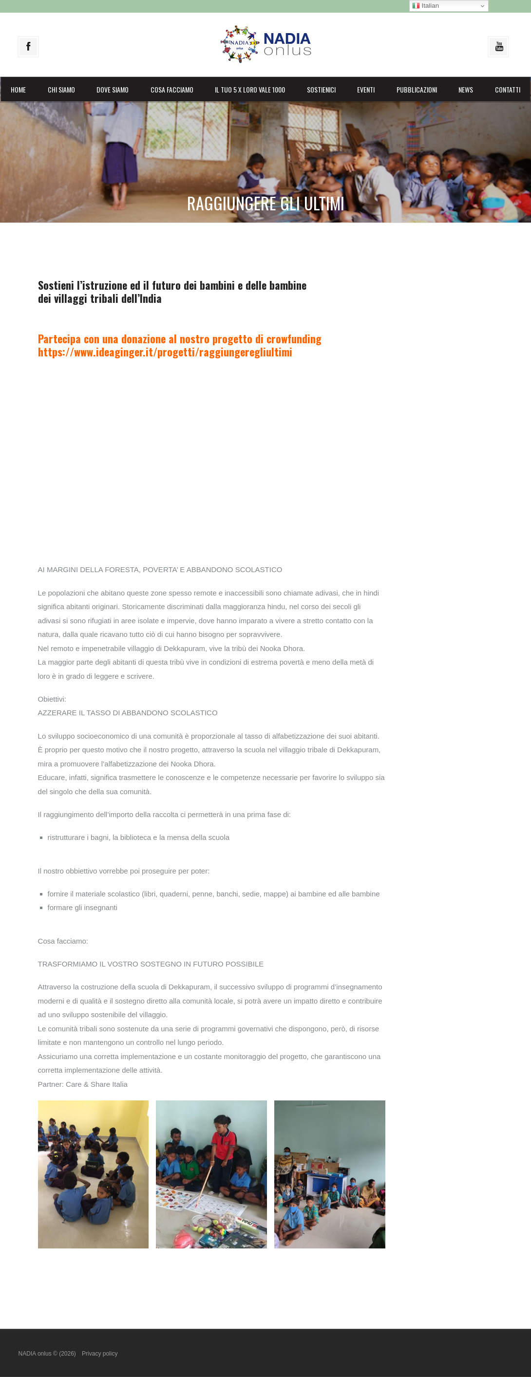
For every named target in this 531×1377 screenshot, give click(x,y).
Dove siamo (112, 89)
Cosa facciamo (172, 89)
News (465, 89)
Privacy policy (99, 1353)
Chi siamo (61, 89)
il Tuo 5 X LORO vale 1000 (250, 89)
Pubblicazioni (417, 89)
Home (18, 89)
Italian (425, 6)
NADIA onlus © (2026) (48, 1353)
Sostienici (321, 89)
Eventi (366, 89)
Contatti (507, 89)
